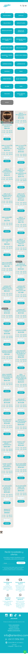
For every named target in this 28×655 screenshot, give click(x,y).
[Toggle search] (21, 5)
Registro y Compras (14, 628)
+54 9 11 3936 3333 (14, 639)
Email (5, 563)
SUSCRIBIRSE (21, 562)
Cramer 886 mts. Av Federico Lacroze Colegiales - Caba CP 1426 (14, 644)
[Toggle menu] (25, 5)
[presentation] (14, 13)
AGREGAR (7, 139)
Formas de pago (14, 627)
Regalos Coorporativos (14, 630)
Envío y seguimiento (14, 625)
